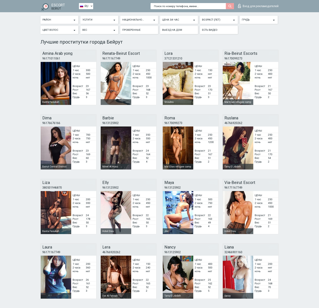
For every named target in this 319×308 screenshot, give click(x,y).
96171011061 (51, 58)
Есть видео (209, 29)
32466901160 (233, 252)
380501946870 (52, 187)
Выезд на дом (172, 29)
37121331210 (173, 58)
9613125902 (110, 123)
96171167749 (111, 58)
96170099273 (233, 58)
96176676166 (51, 123)
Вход (258, 6)
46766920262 (233, 123)
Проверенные (131, 29)
